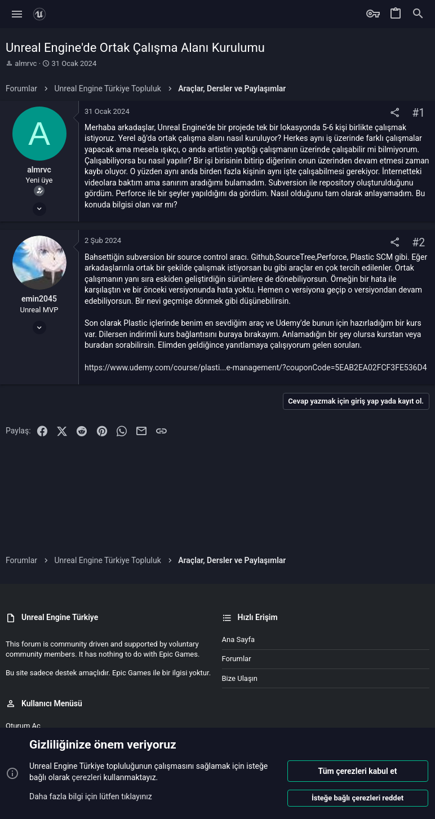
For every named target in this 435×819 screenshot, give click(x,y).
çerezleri (86, 777)
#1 (418, 113)
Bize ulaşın (240, 678)
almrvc (26, 63)
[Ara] (418, 14)
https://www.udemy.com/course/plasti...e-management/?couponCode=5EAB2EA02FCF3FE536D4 (256, 367)
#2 (418, 242)
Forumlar (236, 658)
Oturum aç (23, 725)
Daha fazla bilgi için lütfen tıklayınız (90, 795)
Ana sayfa (238, 639)
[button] (17, 14)
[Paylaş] (394, 113)
